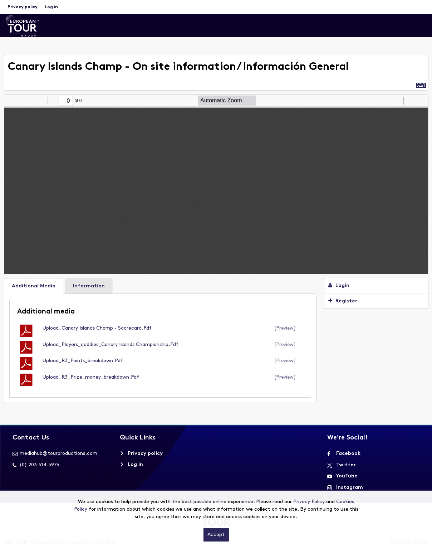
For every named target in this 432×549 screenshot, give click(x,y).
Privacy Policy (309, 502)
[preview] (285, 328)
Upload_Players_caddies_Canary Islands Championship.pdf (110, 345)
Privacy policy (23, 7)
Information (89, 286)
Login (338, 285)
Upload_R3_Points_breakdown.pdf (83, 361)
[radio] (397, 101)
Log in (51, 7)
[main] (216, 232)
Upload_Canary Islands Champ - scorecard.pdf (97, 328)
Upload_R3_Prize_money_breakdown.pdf (91, 377)
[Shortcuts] (421, 84)
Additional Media (33, 286)
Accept (216, 535)
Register (342, 301)
